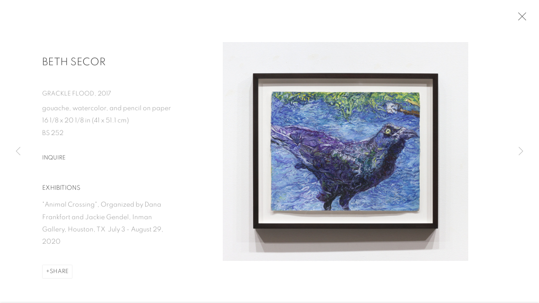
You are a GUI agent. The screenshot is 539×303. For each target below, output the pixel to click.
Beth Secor (74, 65)
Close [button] (524, 19)
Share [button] (59, 275)
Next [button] (521, 151)
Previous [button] (18, 151)
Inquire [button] (54, 161)
